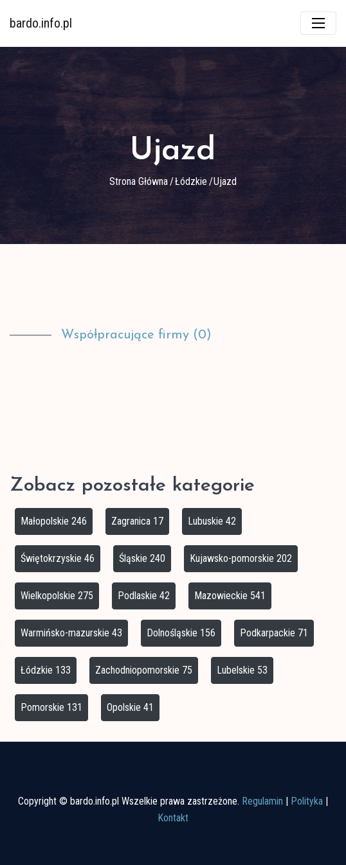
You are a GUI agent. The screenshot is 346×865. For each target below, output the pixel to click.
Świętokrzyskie (58, 558)
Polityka (307, 801)
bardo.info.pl (41, 23)
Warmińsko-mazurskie (71, 633)
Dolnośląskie (181, 633)
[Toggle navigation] (318, 23)
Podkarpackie (274, 633)
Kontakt (173, 818)
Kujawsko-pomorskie (241, 558)
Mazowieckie (230, 596)
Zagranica (137, 521)
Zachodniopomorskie (143, 670)
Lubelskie (242, 670)
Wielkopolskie (57, 596)
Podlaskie (144, 596)
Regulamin (262, 801)
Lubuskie (212, 521)
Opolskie (130, 707)
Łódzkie (191, 181)
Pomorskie (51, 707)
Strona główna (138, 181)
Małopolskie (54, 521)
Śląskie (142, 558)
